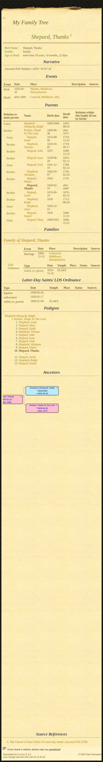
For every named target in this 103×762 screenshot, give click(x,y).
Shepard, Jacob (30, 194)
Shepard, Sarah (30, 139)
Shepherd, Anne (28, 322)
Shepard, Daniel (30, 214)
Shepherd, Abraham (31, 173)
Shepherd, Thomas (31, 145)
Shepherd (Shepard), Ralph (33, 125)
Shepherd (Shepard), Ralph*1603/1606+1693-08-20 (42, 391)
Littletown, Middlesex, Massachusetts (57, 256)
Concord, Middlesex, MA (44, 96)
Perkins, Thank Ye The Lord (32, 132)
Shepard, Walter (30, 180)
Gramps (21, 754)
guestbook (54, 749)
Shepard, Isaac (35, 157)
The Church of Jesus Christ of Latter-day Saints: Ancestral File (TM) (48, 741)
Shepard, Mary (35, 219)
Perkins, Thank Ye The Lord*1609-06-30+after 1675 (42, 408)
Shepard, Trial (35, 164)
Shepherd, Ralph (28, 360)
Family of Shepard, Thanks (26, 240)
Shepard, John (35, 150)
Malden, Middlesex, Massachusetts (41, 90)
